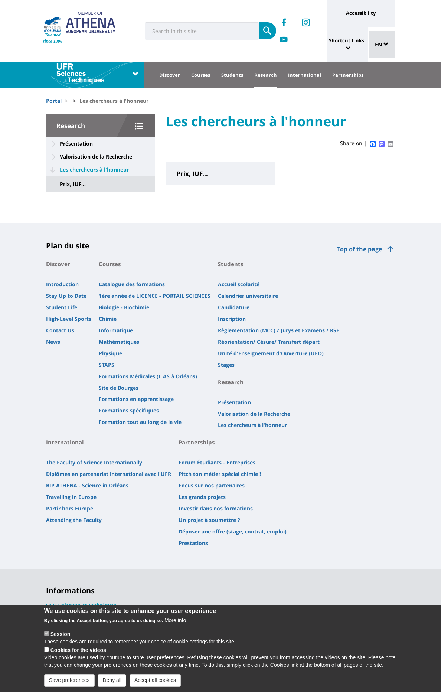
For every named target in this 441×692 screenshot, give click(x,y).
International (304, 75)
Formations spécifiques (129, 410)
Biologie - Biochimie (124, 307)
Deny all (111, 684)
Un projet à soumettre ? (209, 519)
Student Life (61, 307)
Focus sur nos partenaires (212, 485)
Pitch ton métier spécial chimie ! (220, 473)
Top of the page (359, 249)
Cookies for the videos (78, 654)
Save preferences (69, 684)
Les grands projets (202, 496)
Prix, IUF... (73, 184)
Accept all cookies (155, 684)
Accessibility (361, 13)
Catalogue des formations (132, 284)
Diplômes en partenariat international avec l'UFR (108, 473)
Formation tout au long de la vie (140, 421)
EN (382, 44)
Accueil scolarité (238, 284)
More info (175, 624)
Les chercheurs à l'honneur (94, 169)
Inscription (232, 318)
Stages (226, 364)
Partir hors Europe (69, 508)
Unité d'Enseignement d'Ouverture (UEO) (271, 353)
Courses (200, 75)
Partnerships (347, 75)
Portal (54, 100)
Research (265, 75)
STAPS (106, 364)
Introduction (62, 284)
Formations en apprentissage (136, 398)
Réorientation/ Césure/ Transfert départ (269, 341)
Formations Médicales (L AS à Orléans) (148, 376)
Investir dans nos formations (216, 508)
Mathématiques (119, 341)
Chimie (108, 318)
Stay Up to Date (66, 295)
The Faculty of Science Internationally (94, 462)
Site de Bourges (118, 387)
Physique (110, 353)
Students (232, 75)
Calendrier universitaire (248, 295)
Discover (169, 75)
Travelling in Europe (71, 496)
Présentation (76, 143)
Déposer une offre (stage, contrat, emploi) (233, 531)
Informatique (116, 330)
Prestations (193, 542)
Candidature (233, 307)
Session (60, 638)
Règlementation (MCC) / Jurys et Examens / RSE (278, 330)
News (53, 341)
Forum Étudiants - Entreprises (217, 462)
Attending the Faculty (74, 519)
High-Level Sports (68, 318)
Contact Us (60, 330)
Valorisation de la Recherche (96, 156)
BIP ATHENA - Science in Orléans (87, 485)
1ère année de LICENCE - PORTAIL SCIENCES (154, 295)
